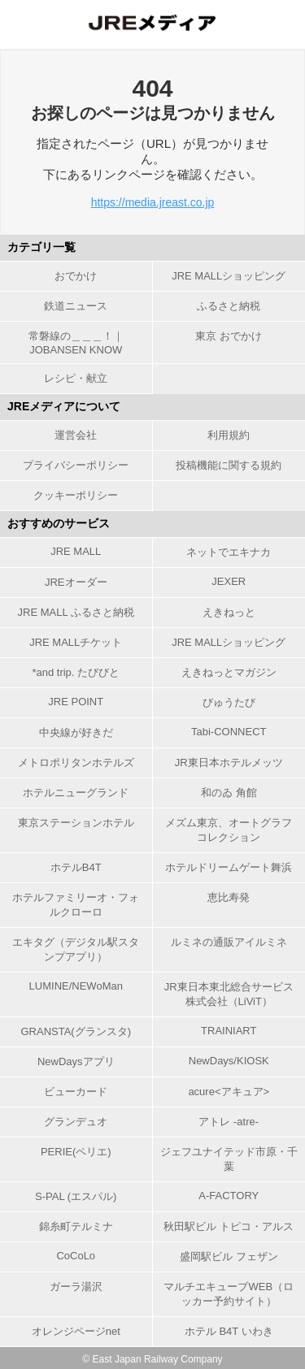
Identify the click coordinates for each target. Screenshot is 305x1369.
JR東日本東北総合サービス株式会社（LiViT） (229, 994)
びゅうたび (229, 702)
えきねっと (229, 612)
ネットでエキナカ (228, 552)
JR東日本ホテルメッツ (229, 762)
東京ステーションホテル (76, 823)
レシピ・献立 (75, 378)
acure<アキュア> (228, 1091)
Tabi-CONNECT (228, 732)
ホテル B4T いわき (229, 1331)
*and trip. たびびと (76, 672)
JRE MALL (75, 551)
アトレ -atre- (228, 1122)
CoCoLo (75, 1256)
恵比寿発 (228, 897)
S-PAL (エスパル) (75, 1196)
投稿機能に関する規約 (228, 465)
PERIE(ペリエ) (76, 1152)
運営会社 (75, 435)
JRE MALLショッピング (228, 276)
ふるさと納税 (228, 306)
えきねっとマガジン (229, 672)
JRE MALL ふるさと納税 (76, 612)
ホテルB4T (76, 867)
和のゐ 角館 (229, 792)
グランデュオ (75, 1122)
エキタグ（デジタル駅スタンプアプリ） (75, 949)
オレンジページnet (76, 1331)
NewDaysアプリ (76, 1061)
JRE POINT (75, 701)
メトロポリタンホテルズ (76, 762)
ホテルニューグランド (76, 792)
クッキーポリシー (75, 495)
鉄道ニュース (75, 306)
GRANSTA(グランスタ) (75, 1031)
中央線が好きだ (76, 732)
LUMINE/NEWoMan (76, 986)
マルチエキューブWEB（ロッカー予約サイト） (228, 1293)
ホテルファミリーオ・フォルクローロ (75, 904)
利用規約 (228, 435)
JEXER (228, 581)
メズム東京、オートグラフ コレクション (228, 830)
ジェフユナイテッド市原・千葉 (229, 1159)
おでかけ (75, 276)
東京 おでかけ (228, 336)
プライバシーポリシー (76, 465)
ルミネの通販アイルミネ (229, 942)
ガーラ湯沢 (76, 1286)
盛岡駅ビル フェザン (229, 1256)
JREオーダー (76, 582)
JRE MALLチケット (75, 642)
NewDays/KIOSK (229, 1061)
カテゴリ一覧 (41, 246)
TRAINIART (228, 1031)
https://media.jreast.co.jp (153, 202)
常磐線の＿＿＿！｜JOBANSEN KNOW (76, 343)
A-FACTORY (228, 1195)
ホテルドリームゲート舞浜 (228, 867)
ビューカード (75, 1091)
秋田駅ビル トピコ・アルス (228, 1226)
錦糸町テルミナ (76, 1226)
